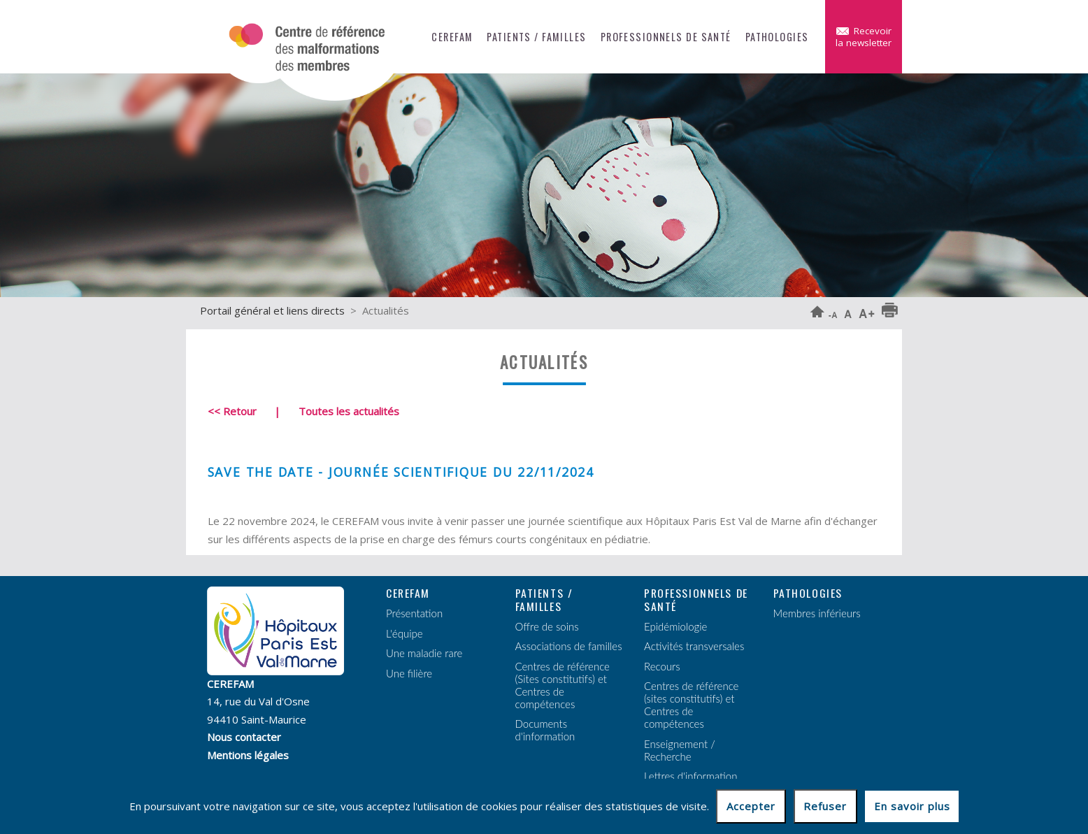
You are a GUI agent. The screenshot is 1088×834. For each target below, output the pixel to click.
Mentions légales (248, 755)
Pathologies (777, 36)
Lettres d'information (690, 776)
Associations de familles (568, 646)
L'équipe (404, 633)
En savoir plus (912, 806)
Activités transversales (694, 646)
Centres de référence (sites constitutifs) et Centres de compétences (691, 705)
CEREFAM (452, 36)
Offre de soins (547, 626)
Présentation (414, 613)
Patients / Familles (536, 36)
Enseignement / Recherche (679, 750)
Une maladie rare (424, 653)
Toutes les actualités (349, 411)
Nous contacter (244, 737)
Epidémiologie (675, 626)
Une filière (409, 673)
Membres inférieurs (817, 613)
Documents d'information (545, 729)
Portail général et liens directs (272, 310)
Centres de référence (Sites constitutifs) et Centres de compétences (562, 685)
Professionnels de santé (666, 36)
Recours (662, 666)
